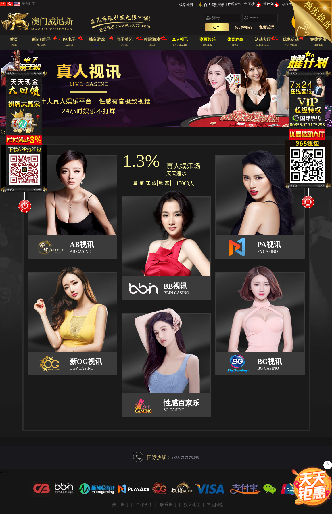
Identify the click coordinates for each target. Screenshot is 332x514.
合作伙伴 (144, 504)
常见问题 (215, 504)
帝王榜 (252, 4)
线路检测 (186, 5)
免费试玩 (266, 27)
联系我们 (168, 504)
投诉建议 (192, 504)
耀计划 (271, 4)
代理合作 (235, 4)
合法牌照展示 (214, 5)
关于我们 (120, 504)
